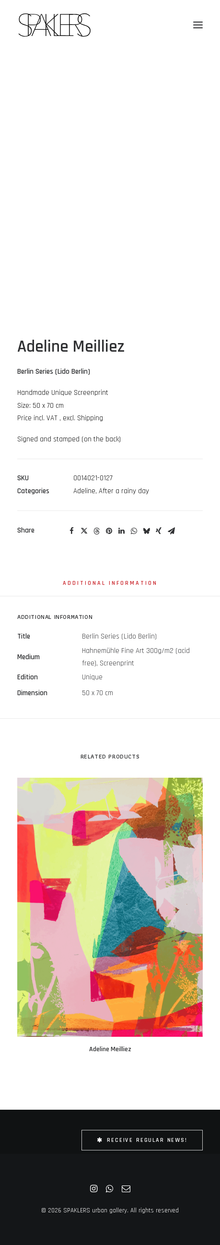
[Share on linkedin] (121, 531)
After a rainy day (124, 491)
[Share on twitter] (84, 531)
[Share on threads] (96, 531)
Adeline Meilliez (110, 1049)
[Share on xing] (158, 531)
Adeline (84, 491)
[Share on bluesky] (146, 531)
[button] (198, 25)
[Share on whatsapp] (133, 531)
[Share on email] (171, 531)
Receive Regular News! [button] (142, 1140)
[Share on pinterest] (109, 531)
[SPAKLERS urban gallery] (54, 25)
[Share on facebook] (71, 531)
